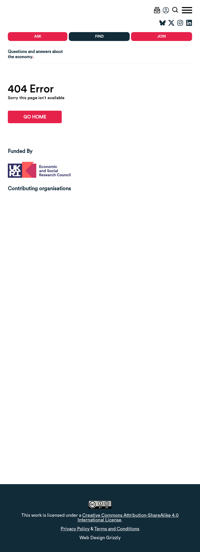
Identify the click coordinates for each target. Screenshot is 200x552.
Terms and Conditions (116, 529)
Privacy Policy (75, 529)
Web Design (92, 538)
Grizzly (113, 538)
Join (161, 36)
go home (34, 117)
